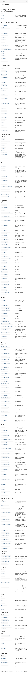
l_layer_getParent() (4, 242)
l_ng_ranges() (5, 519)
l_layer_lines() (4, 262)
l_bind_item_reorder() (5, 383)
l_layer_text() (3, 289)
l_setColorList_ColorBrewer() (6, 186)
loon (1, 1)
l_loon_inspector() (4, 622)
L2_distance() (3, 648)
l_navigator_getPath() (5, 535)
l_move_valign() (4, 117)
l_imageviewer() (4, 336)
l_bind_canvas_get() (4, 349)
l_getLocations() (4, 154)
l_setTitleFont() (4, 152)
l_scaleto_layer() (4, 98)
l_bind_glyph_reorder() (5, 373)
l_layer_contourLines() (5, 232)
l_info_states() (4, 71)
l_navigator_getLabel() (5, 533)
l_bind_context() (4, 356)
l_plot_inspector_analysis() (6, 49)
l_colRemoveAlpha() (4, 180)
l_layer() (4, 205)
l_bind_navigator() (4, 395)
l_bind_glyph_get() (4, 369)
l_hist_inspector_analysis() (6, 627)
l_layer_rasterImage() (5, 281)
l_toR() (2, 643)
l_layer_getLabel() (4, 241)
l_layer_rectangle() (4, 282)
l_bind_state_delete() (5, 407)
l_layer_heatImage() (4, 249)
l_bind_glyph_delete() (5, 367)
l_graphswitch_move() (5, 462)
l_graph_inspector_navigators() (7, 441)
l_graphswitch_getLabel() (5, 457)
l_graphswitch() (4, 442)
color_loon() (3, 166)
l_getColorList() (4, 176)
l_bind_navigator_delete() (6, 397)
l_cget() (2, 68)
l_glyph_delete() (4, 313)
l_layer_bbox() (3, 230)
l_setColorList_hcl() (5, 194)
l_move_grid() (3, 108)
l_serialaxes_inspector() (5, 625)
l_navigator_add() (4, 530)
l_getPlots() (3, 90)
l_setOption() (3, 84)
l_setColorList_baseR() (5, 189)
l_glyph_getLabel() (4, 315)
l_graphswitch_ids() (4, 460)
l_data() (2, 638)
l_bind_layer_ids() (4, 391)
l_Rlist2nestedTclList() (5, 635)
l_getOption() (3, 82)
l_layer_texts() (4, 290)
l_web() (2, 18)
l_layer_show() (3, 287)
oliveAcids (3, 603)
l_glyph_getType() (4, 316)
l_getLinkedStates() (4, 77)
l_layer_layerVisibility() (6, 258)
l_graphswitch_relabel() (5, 464)
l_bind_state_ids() (4, 411)
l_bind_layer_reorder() (5, 393)
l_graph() (2, 427)
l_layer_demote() (4, 235)
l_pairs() (2, 55)
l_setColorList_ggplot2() (5, 191)
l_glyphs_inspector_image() (6, 323)
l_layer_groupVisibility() (6, 247)
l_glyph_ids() (3, 318)
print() (4, 662)
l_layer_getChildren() (5, 239)
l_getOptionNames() (4, 88)
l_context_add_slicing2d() (6, 558)
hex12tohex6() (3, 170)
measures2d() (3, 658)
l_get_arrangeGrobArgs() (5, 582)
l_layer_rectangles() (5, 284)
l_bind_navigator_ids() (5, 401)
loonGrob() (3, 571)
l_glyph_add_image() (4, 305)
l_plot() (2, 27)
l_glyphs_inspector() (5, 321)
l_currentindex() (4, 415)
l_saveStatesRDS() (4, 130)
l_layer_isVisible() (4, 256)
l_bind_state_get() (4, 408)
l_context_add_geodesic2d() (6, 556)
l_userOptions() (4, 85)
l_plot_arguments (4, 25)
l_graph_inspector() (4, 617)
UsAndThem (2, 598)
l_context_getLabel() (5, 561)
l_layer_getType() (4, 244)
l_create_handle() (4, 548)
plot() (3, 58)
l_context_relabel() (4, 564)
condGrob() (3, 576)
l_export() (3, 139)
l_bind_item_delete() (5, 377)
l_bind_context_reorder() (5, 363)
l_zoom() (2, 125)
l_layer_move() (3, 266)
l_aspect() (3, 145)
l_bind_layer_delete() (5, 387)
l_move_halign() (4, 110)
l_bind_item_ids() (4, 381)
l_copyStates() (3, 127)
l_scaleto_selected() (5, 103)
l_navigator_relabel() (5, 539)
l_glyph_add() (3, 300)
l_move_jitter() (4, 113)
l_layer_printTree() (4, 274)
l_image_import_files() (5, 334)
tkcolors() (3, 168)
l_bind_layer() (3, 385)
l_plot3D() (4, 45)
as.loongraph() (3, 474)
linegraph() (3, 489)
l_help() (2, 15)
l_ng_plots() (3, 501)
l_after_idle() (3, 420)
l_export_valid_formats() (5, 141)
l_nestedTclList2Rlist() (5, 636)
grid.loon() (3, 573)
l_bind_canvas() (4, 346)
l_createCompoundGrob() (5, 578)
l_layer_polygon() (4, 271)
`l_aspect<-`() (3, 143)
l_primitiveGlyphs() (4, 329)
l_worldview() (3, 628)
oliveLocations (3, 605)
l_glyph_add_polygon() (5, 308)
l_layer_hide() (3, 250)
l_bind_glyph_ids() (4, 371)
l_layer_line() (3, 260)
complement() (5, 479)
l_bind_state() (3, 405)
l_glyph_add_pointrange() (5, 307)
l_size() (2, 122)
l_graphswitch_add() (4, 444)
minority (2, 609)
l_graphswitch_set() (4, 469)
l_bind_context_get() (5, 359)
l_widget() (3, 150)
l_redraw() (3, 120)
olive (2, 600)
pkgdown (22, 671)
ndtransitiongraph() (4, 495)
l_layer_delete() (4, 233)
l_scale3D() (3, 94)
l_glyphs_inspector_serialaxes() (7, 326)
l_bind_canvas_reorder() (5, 353)
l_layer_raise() (4, 278)
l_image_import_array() (5, 332)
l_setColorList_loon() (5, 196)
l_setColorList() (4, 184)
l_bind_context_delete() (5, 357)
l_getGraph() (3, 492)
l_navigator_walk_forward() (6, 543)
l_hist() (2, 53)
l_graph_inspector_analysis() (6, 439)
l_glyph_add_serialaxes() (5, 310)
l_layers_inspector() (5, 292)
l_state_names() (4, 74)
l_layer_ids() (3, 252)
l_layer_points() (4, 269)
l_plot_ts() (3, 51)
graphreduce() (3, 484)
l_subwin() (3, 148)
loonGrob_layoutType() (5, 587)
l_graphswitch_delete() (5, 453)
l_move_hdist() (3, 111)
